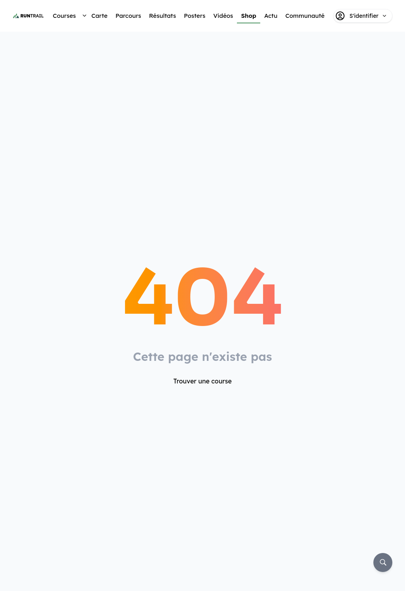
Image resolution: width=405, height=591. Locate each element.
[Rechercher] (382, 562)
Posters (194, 15)
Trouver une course (202, 381)
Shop (248, 15)
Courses (64, 15)
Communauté (304, 15)
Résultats (162, 15)
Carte (99, 15)
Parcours (128, 15)
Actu (270, 15)
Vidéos (223, 15)
